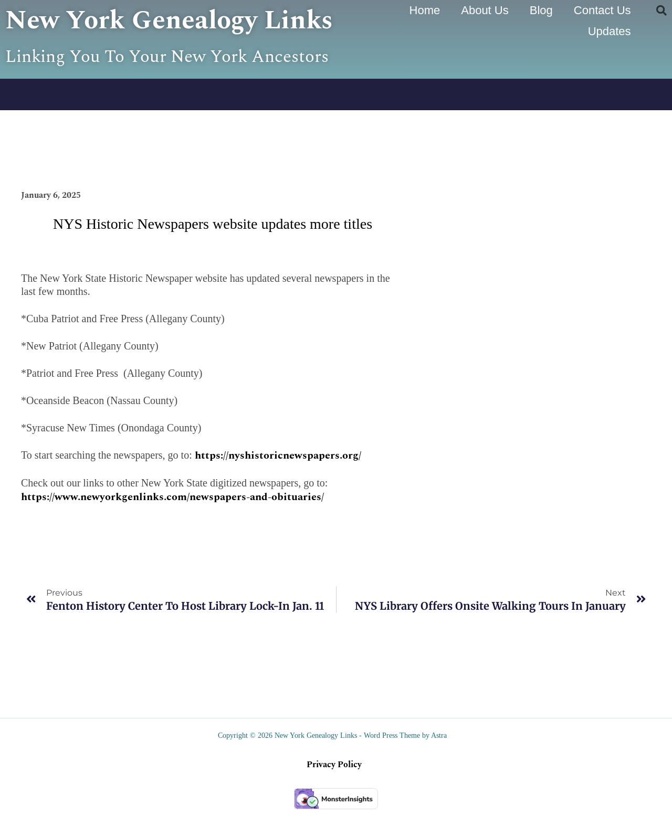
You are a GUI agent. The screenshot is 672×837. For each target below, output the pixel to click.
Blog (541, 10)
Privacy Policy (334, 792)
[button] (661, 10)
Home (425, 10)
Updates (609, 31)
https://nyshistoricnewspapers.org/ (278, 483)
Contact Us (602, 10)
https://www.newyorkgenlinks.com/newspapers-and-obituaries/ (172, 524)
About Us (485, 10)
